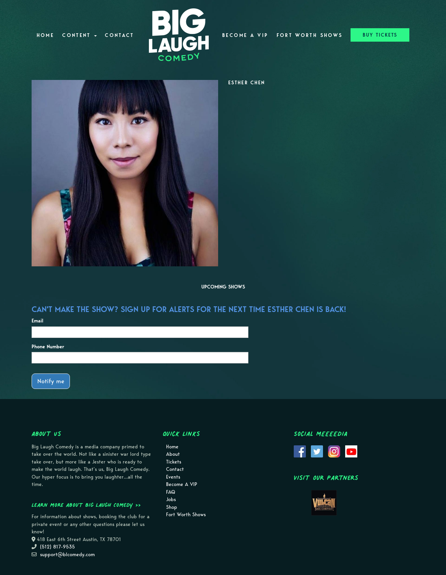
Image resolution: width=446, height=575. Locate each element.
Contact (119, 35)
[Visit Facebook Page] (300, 451)
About (173, 454)
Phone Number (48, 347)
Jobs (171, 499)
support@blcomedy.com (67, 554)
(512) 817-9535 (57, 547)
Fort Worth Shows (310, 35)
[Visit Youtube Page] (351, 451)
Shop (171, 507)
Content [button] (79, 35)
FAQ (170, 492)
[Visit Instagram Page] (334, 451)
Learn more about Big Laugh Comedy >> (86, 505)
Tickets (173, 462)
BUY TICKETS (380, 35)
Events (173, 477)
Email (37, 321)
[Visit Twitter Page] (317, 451)
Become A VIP (245, 35)
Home (45, 35)
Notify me (50, 381)
